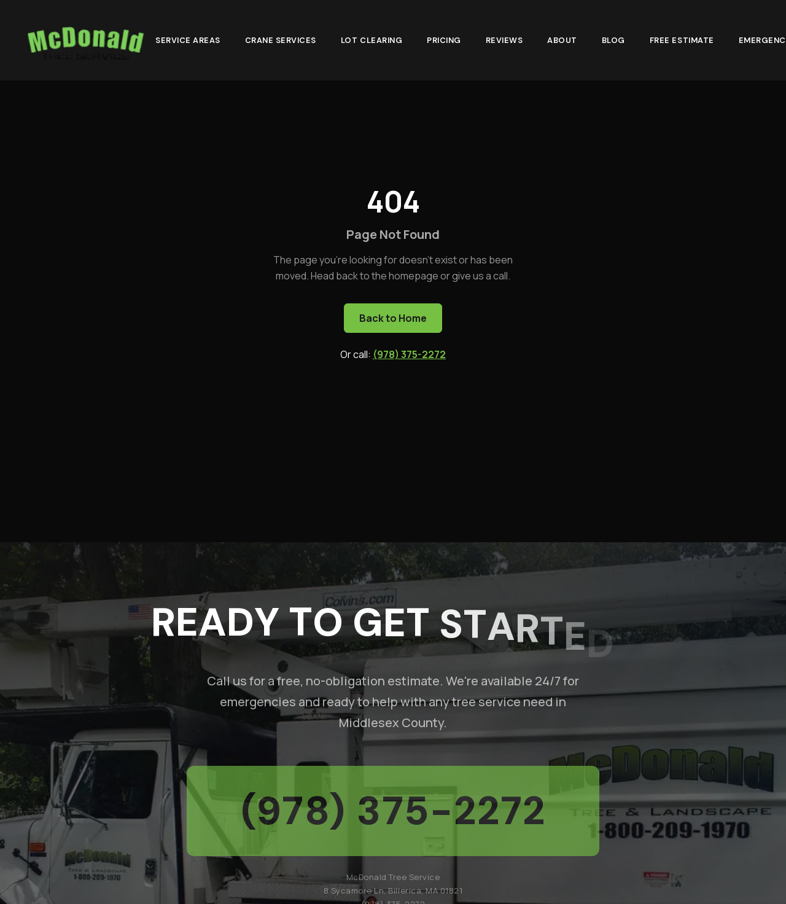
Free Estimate (682, 39)
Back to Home (393, 318)
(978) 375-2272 (409, 354)
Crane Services (280, 39)
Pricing (444, 39)
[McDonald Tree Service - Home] (85, 40)
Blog (613, 39)
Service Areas (187, 39)
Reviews (504, 39)
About (562, 39)
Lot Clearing (371, 39)
